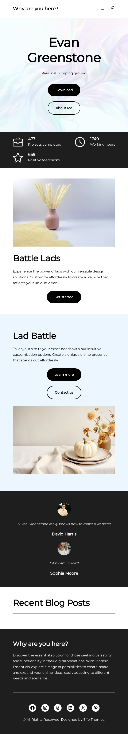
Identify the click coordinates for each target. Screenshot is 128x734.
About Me (64, 108)
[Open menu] (102, 8)
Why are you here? (35, 9)
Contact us (64, 392)
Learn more (64, 375)
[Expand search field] (112, 9)
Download (64, 90)
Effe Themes (93, 720)
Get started (64, 297)
